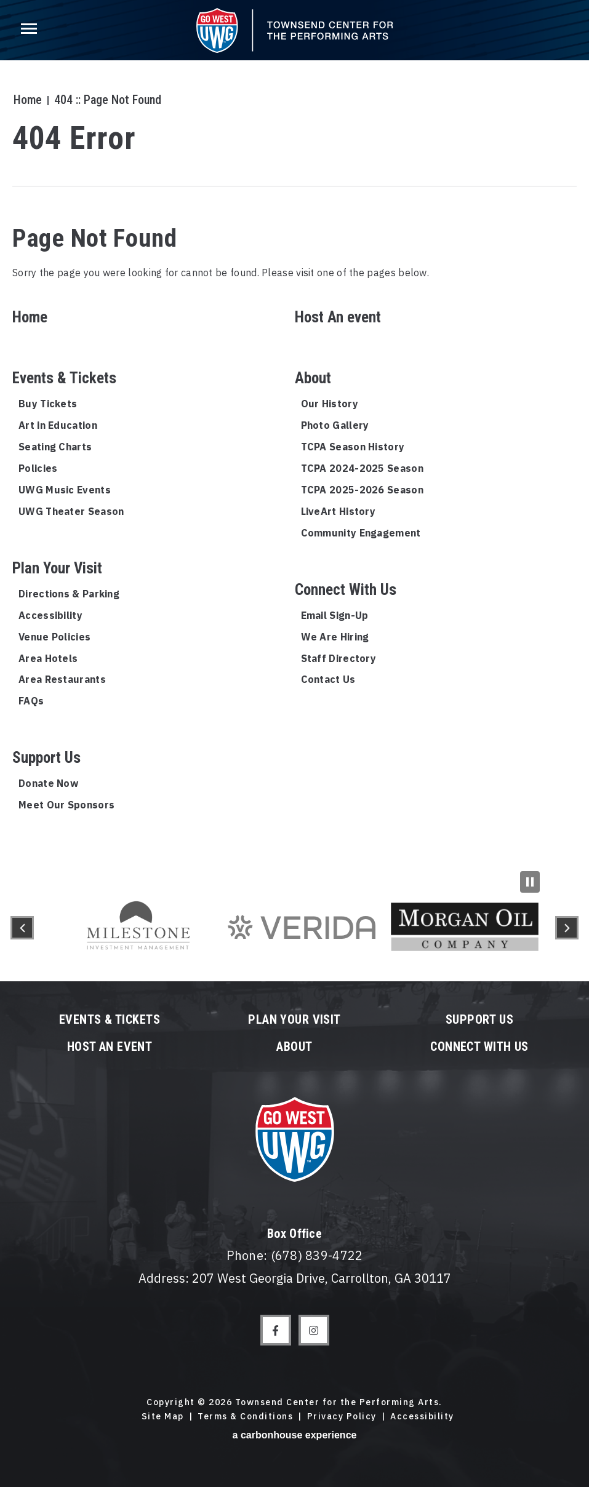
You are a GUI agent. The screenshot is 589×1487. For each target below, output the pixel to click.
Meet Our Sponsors (66, 805)
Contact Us (328, 679)
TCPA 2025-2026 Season (362, 490)
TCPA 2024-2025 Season (362, 468)
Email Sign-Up (335, 615)
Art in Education (57, 425)
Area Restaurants (62, 679)
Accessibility (50, 615)
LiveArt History (338, 511)
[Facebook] (276, 1330)
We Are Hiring (335, 637)
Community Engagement (361, 533)
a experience (295, 1435)
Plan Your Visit (57, 568)
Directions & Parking (68, 594)
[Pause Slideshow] (530, 882)
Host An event (338, 317)
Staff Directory (339, 658)
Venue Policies (54, 637)
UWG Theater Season (71, 511)
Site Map (163, 1416)
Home (26, 99)
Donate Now (48, 783)
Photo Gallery (335, 425)
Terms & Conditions (245, 1416)
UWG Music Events (64, 490)
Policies (37, 468)
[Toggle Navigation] (28, 31)
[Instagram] (314, 1330)
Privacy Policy (342, 1416)
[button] (22, 927)
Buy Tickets (47, 403)
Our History (329, 403)
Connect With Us (345, 590)
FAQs (31, 701)
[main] (294, 437)
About (313, 378)
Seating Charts (55, 447)
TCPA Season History (353, 447)
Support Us (46, 758)
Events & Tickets (64, 378)
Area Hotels (48, 658)
